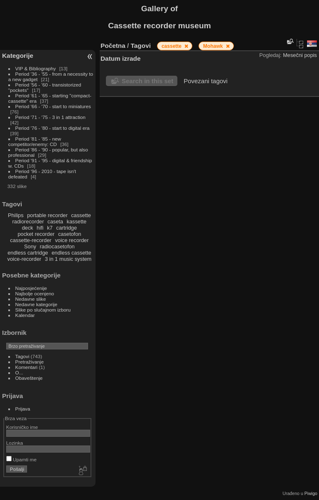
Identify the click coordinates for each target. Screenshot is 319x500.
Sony (30, 246)
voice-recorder (24, 259)
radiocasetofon (57, 246)
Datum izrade (120, 58)
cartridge (66, 228)
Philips (16, 215)
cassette (81, 215)
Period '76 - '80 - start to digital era (52, 128)
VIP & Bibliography (36, 68)
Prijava (22, 408)
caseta (55, 221)
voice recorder (71, 240)
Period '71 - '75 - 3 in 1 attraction (50, 117)
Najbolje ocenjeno (34, 293)
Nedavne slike (30, 299)
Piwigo (310, 493)
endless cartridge (27, 253)
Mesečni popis (300, 55)
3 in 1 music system (68, 259)
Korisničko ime (22, 427)
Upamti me (21, 459)
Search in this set (147, 80)
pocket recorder (35, 234)
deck (27, 228)
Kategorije (17, 55)
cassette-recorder (31, 240)
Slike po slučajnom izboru (43, 309)
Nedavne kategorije (36, 304)
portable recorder (47, 215)
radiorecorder (28, 221)
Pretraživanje (29, 361)
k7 (50, 228)
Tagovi (22, 356)
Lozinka (14, 443)
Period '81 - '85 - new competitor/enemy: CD (34, 141)
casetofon (69, 234)
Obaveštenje (29, 378)
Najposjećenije (31, 288)
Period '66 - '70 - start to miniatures (53, 106)
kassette (77, 221)
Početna (113, 45)
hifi (40, 228)
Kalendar (25, 315)
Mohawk (213, 46)
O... (19, 372)
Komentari (26, 367)
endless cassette (71, 253)
